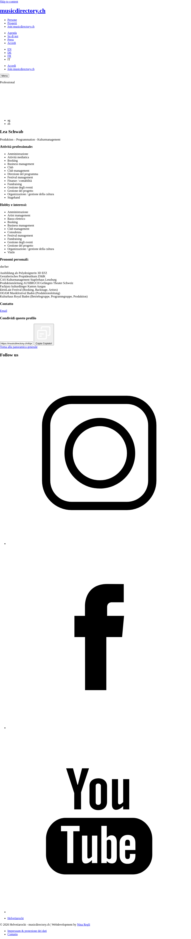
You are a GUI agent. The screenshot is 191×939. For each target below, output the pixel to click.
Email (3, 310)
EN (9, 49)
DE (9, 52)
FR (9, 56)
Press (10, 39)
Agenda (12, 32)
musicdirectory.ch (23, 10)
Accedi (11, 43)
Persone (12, 19)
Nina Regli (83, 924)
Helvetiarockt (15, 918)
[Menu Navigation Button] (4, 76)
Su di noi (12, 36)
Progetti (12, 23)
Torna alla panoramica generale (18, 347)
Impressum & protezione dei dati (27, 930)
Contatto (12, 934)
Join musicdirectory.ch (21, 26)
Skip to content (9, 1)
